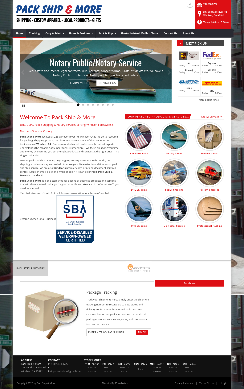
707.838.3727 (210, 4)
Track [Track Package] (142, 332)
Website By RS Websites (115, 383)
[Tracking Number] (112, 332)
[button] (213, 23)
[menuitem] (19, 33)
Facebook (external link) (190, 4)
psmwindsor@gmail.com (67, 371)
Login (224, 383)
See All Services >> (211, 116)
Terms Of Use (206, 383)
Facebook (189, 283)
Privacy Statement (184, 383)
